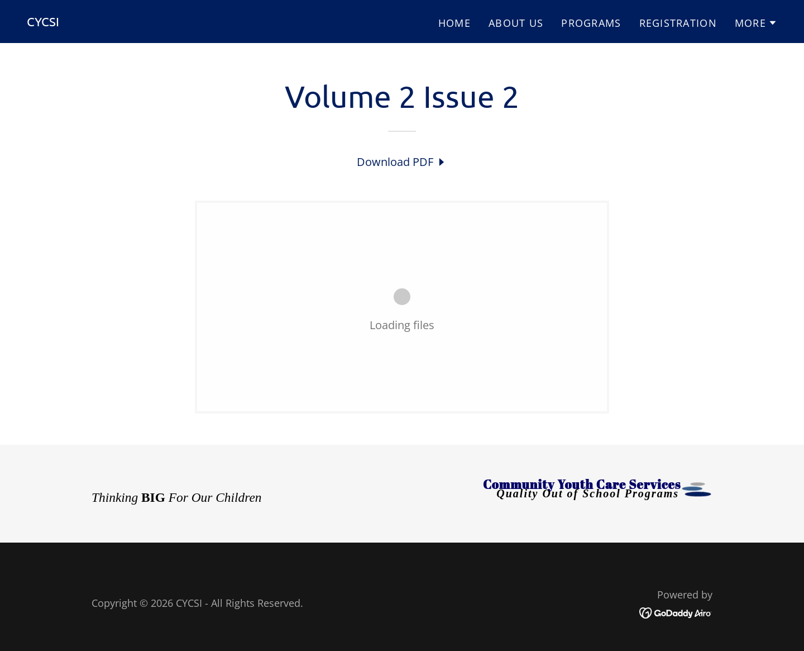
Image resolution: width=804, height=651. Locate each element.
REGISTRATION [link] (678, 23)
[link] (43, 22)
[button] (756, 23)
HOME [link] (454, 23)
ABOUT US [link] (516, 23)
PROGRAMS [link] (591, 23)
